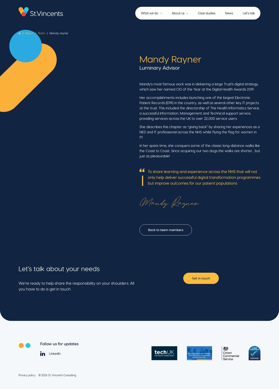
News (229, 13)
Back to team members (165, 230)
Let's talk (249, 13)
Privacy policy (27, 375)
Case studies (206, 13)
